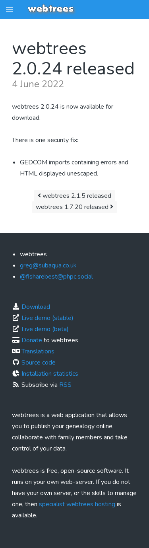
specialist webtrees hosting (77, 504)
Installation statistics (49, 373)
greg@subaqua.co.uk (48, 265)
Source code (38, 362)
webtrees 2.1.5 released (74, 195)
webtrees (51, 9)
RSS (65, 384)
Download (35, 306)
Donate (31, 340)
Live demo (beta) (45, 329)
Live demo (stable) (47, 318)
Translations (37, 351)
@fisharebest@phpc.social (56, 276)
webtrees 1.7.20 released (74, 207)
